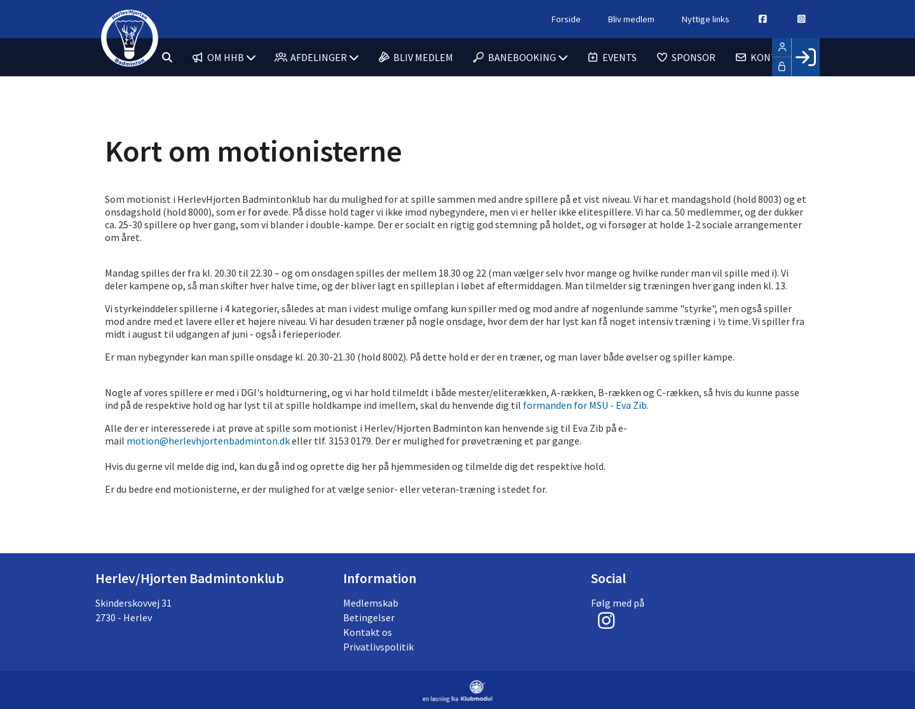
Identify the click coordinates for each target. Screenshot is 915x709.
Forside (566, 19)
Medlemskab (370, 602)
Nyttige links (705, 19)
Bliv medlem (631, 19)
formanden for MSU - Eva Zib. (586, 405)
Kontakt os (367, 632)
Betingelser (369, 617)
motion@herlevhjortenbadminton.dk (208, 440)
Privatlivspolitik (378, 646)
